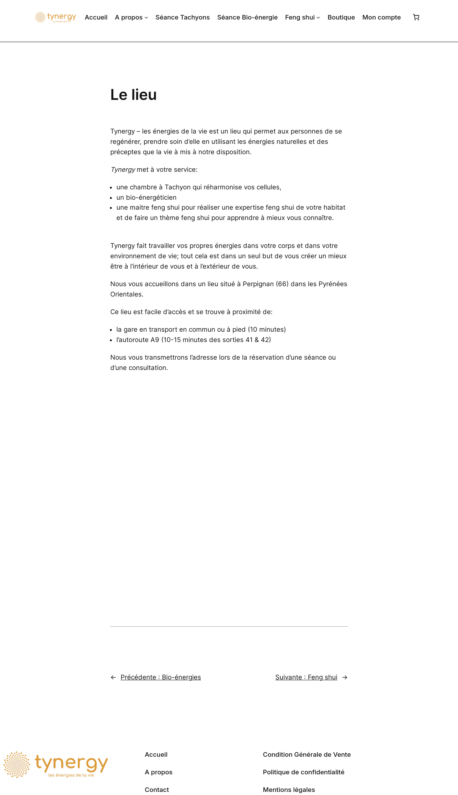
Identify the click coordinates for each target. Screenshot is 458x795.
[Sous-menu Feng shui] (318, 17)
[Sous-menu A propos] (146, 17)
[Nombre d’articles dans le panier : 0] (416, 17)
